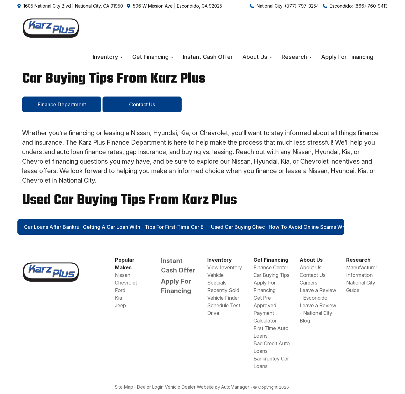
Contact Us (313, 275)
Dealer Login (150, 387)
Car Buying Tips (271, 275)
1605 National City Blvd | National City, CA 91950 (70, 6)
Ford (120, 290)
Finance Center (270, 267)
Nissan (122, 275)
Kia (118, 298)
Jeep (120, 305)
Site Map (124, 387)
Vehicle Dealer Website (189, 387)
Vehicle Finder (223, 298)
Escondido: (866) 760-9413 (355, 6)
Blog (305, 320)
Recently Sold (223, 290)
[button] (108, 57)
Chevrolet (126, 282)
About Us (310, 267)
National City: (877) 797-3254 (284, 6)
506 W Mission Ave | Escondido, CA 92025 (174, 6)
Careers (308, 282)
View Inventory (224, 267)
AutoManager (235, 387)
